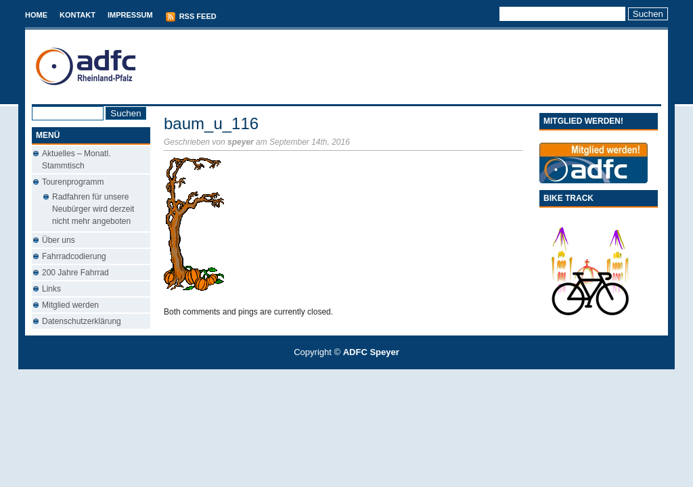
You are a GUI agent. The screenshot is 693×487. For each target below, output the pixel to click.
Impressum (130, 15)
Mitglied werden (70, 305)
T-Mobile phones (335, 376)
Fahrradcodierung (74, 256)
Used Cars (360, 376)
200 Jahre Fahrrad (75, 272)
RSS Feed (191, 16)
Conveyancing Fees (354, 376)
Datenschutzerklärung (81, 321)
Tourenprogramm (73, 182)
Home (36, 15)
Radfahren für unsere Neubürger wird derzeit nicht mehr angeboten (93, 209)
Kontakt (77, 15)
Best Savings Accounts (347, 376)
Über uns (58, 240)
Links (51, 289)
